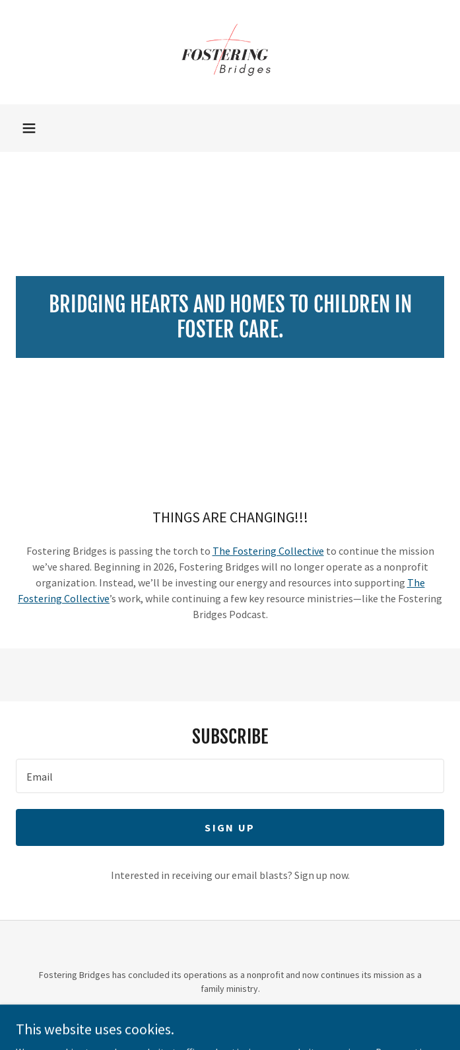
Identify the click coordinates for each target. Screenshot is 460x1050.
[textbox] (230, 776)
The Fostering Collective (268, 550)
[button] (29, 128)
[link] (230, 52)
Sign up (230, 827)
